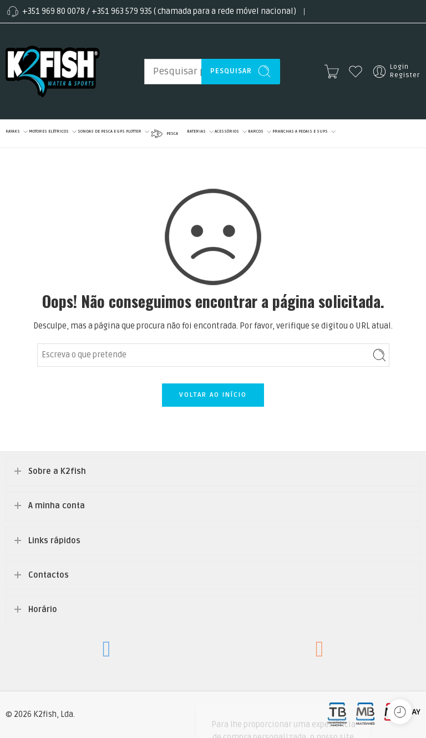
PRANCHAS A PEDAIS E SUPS (300, 131)
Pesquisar (240, 71)
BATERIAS (196, 131)
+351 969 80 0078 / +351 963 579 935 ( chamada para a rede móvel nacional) (151, 11)
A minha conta (56, 505)
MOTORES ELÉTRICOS (49, 131)
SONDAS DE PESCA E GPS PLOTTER (109, 131)
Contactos (48, 575)
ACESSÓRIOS (227, 131)
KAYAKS (13, 131)
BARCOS (255, 131)
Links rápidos (54, 540)
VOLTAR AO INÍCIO (213, 395)
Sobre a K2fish (57, 471)
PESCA (164, 133)
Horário (42, 609)
